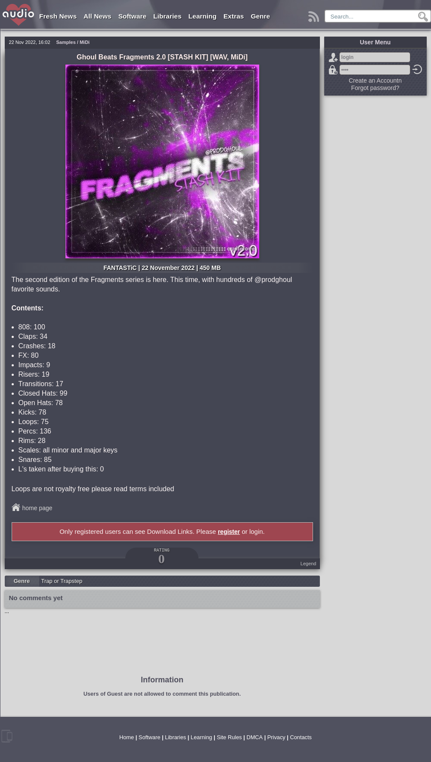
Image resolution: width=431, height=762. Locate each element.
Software (132, 16)
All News (98, 16)
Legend (308, 563)
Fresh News (58, 16)
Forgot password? (333, 69)
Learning (203, 16)
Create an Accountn (375, 80)
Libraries (167, 16)
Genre (260, 16)
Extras (233, 16)
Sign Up (333, 57)
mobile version (6, 736)
